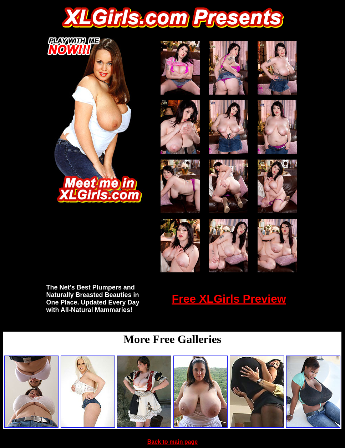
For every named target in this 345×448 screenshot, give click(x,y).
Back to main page (172, 442)
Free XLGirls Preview (229, 298)
